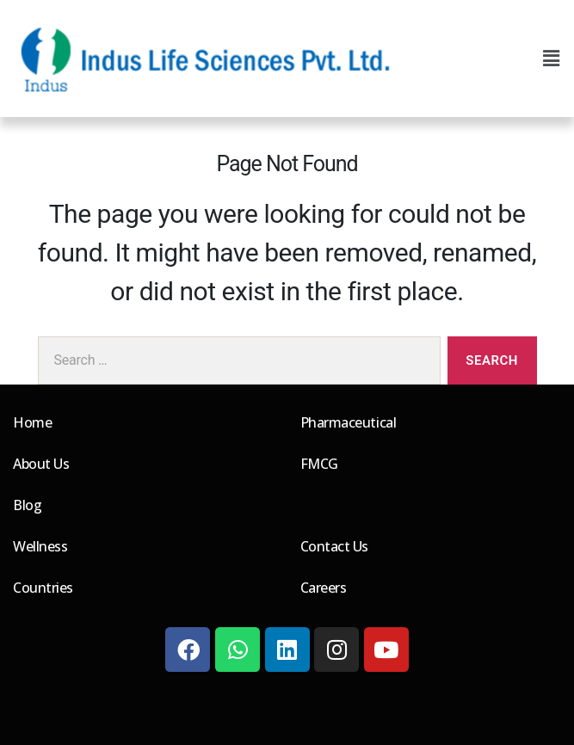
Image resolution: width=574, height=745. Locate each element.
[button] (550, 58)
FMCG (319, 463)
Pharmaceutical (348, 422)
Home (32, 422)
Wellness (40, 546)
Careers (323, 587)
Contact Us (334, 546)
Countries (43, 587)
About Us (41, 463)
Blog (27, 505)
